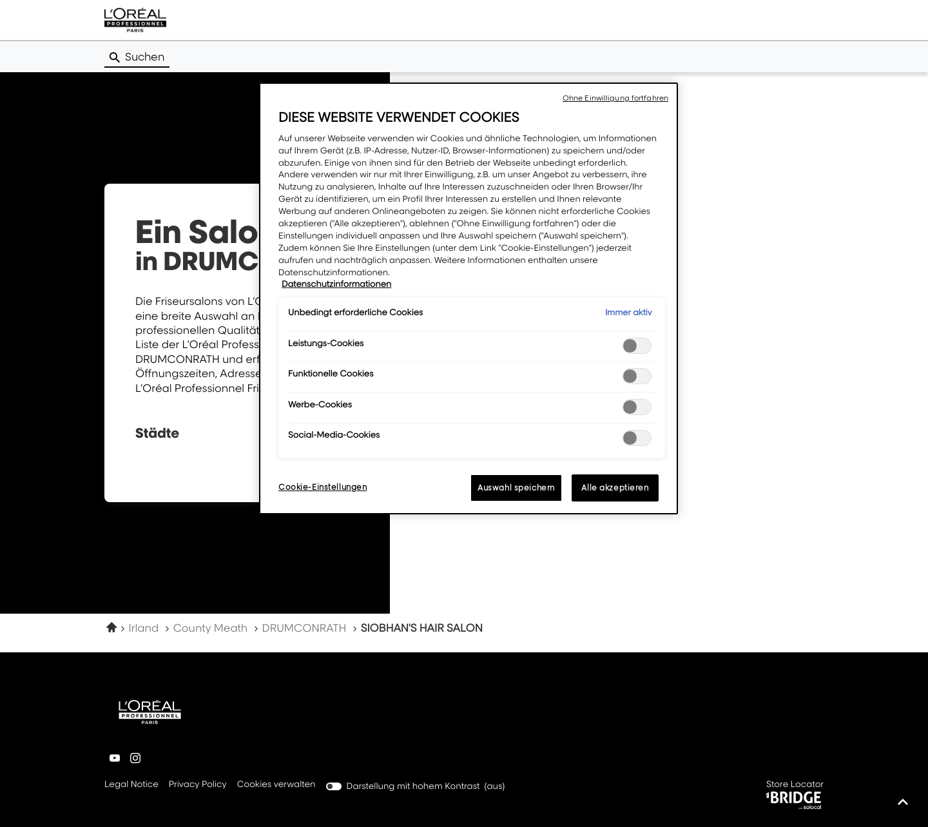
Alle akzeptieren (614, 487)
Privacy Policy (198, 785)
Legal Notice (131, 785)
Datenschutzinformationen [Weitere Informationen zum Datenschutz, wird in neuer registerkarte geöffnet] (336, 284)
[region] (468, 298)
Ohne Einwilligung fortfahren (615, 97)
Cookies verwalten (276, 784)
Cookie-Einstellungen (322, 487)
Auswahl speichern (516, 487)
